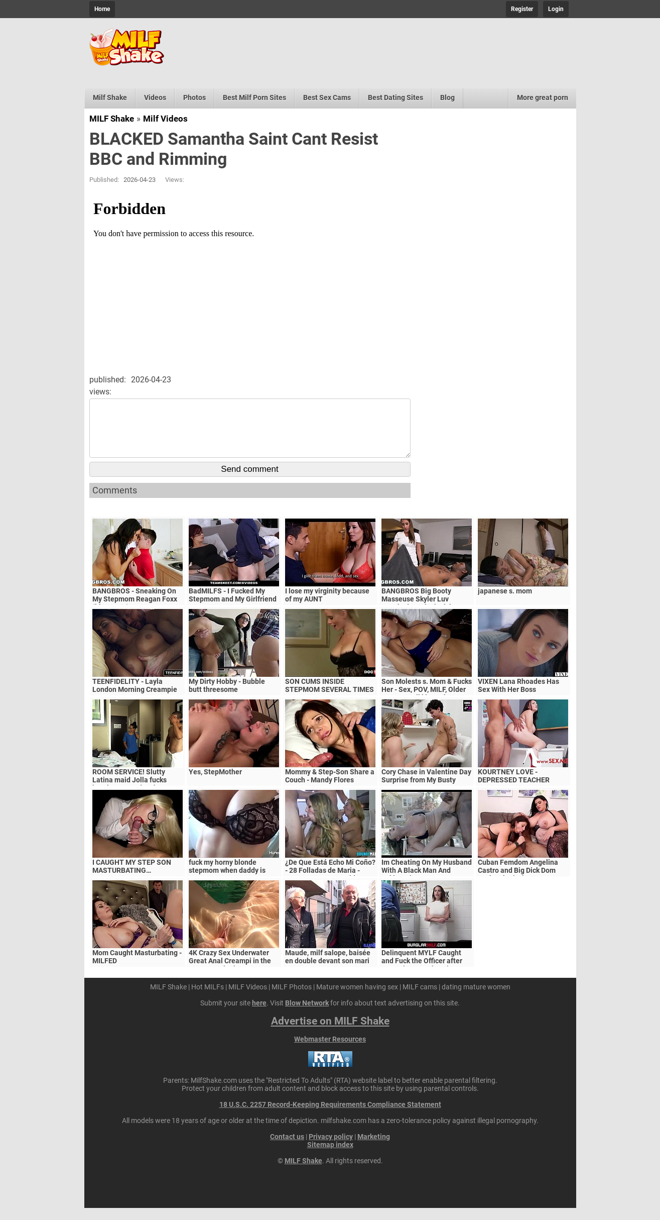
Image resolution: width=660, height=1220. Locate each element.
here (259, 1015)
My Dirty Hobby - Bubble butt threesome (227, 697)
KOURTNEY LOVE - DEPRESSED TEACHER (514, 788)
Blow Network (307, 1015)
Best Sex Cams (327, 97)
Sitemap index (330, 1157)
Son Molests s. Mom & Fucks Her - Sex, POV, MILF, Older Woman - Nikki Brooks (426, 701)
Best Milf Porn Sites (254, 97)
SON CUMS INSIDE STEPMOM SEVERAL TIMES (329, 697)
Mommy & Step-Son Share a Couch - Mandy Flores (329, 788)
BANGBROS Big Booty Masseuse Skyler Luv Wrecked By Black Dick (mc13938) (417, 615)
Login (556, 9)
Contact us (287, 1149)
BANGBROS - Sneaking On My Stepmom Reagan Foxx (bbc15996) (134, 611)
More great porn (542, 97)
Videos (155, 97)
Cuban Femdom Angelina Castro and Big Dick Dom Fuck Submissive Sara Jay (519, 882)
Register (522, 9)
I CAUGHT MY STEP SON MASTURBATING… (131, 878)
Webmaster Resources (330, 1051)
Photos (194, 97)
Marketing (373, 1149)
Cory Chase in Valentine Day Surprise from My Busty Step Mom (426, 792)
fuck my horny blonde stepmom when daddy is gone (227, 882)
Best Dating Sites (395, 97)
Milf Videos (165, 119)
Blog (447, 97)
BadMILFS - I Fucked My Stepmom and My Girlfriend (233, 607)
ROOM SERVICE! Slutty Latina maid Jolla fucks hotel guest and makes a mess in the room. (131, 796)
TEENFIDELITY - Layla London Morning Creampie (134, 697)
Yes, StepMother (215, 784)
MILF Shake (111, 119)
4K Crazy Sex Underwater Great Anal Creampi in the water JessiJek (230, 973)
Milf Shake (110, 97)
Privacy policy (331, 1149)
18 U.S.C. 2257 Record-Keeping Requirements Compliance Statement (330, 1116)
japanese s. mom (505, 603)
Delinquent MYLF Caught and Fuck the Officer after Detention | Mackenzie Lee (423, 973)
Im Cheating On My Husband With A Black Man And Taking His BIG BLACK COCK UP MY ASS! (426, 886)
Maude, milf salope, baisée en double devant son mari (327, 969)
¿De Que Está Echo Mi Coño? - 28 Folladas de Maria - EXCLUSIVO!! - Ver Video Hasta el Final (330, 886)
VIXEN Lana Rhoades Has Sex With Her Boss (518, 697)
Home (102, 9)
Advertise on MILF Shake (330, 1033)
